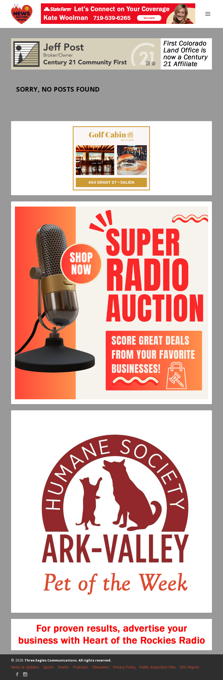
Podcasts (80, 667)
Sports (48, 667)
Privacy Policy (124, 667)
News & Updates (25, 667)
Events (63, 667)
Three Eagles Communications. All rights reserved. (67, 660)
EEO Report (189, 667)
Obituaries (100, 667)
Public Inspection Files (157, 667)
